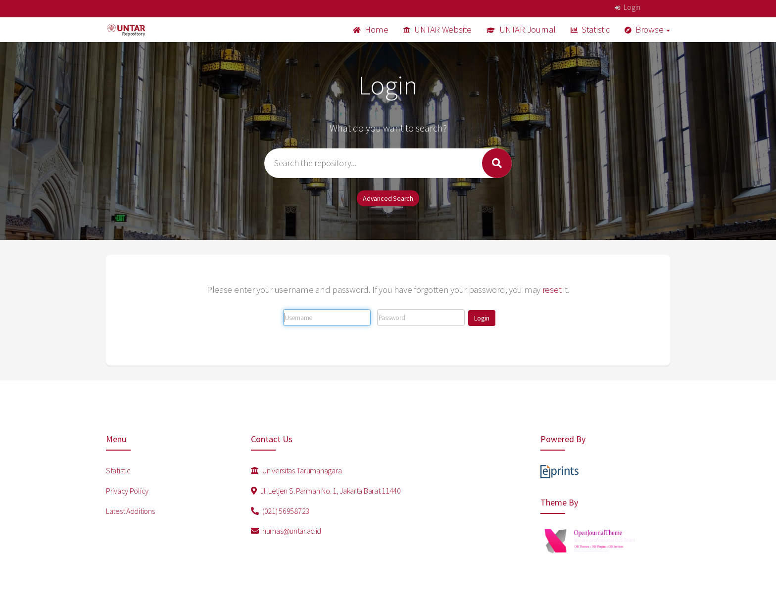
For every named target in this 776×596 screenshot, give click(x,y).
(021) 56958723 (280, 511)
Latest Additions (130, 511)
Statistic (590, 29)
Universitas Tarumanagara (296, 470)
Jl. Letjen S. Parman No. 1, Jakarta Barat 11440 (326, 491)
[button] (481, 318)
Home (370, 29)
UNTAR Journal (521, 29)
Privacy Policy (127, 491)
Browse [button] (648, 29)
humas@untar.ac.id (286, 531)
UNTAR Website (437, 29)
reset (552, 289)
